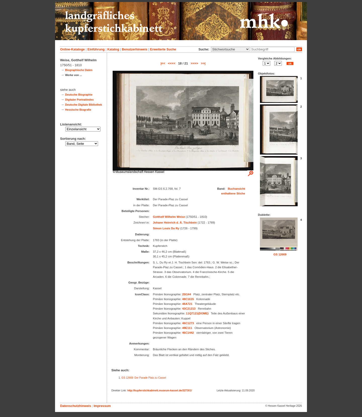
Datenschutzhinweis (75, 406)
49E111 (187, 327)
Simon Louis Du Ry (166, 228)
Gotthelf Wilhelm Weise (169, 216)
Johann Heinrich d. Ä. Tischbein (175, 222)
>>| (203, 63)
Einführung (96, 49)
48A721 (187, 303)
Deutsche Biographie (79, 94)
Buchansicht (236, 188)
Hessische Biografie (78, 109)
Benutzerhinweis (134, 49)
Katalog (113, 49)
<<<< (171, 63)
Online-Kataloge (72, 49)
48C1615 (188, 299)
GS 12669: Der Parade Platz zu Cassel (143, 377)
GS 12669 (280, 254)
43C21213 (188, 308)
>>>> (194, 63)
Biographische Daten (79, 70)
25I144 (186, 294)
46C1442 (188, 332)
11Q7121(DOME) (197, 313)
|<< (163, 63)
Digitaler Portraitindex (79, 99)
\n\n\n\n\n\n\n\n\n (230, 49)
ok (299, 49)
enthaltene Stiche (233, 193)
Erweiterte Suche (163, 49)
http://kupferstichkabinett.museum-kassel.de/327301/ (159, 390)
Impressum (102, 406)
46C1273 (188, 323)
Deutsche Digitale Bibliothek (83, 104)
